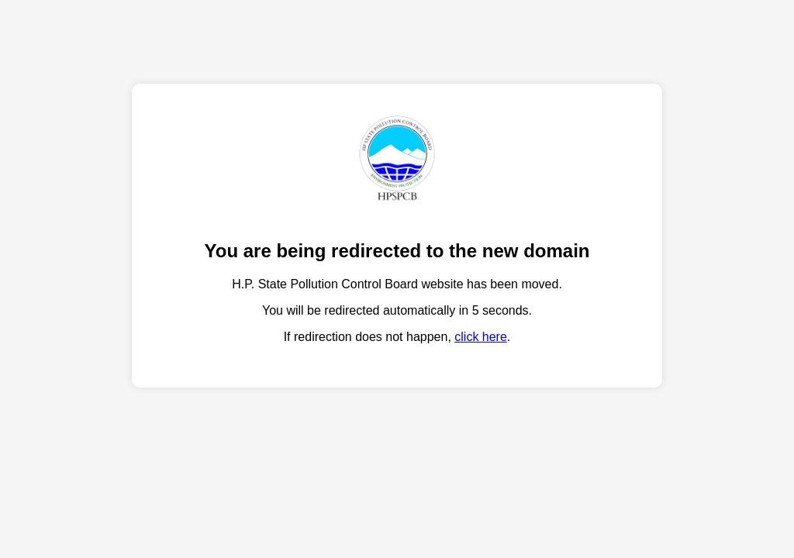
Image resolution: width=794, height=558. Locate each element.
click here (480, 336)
